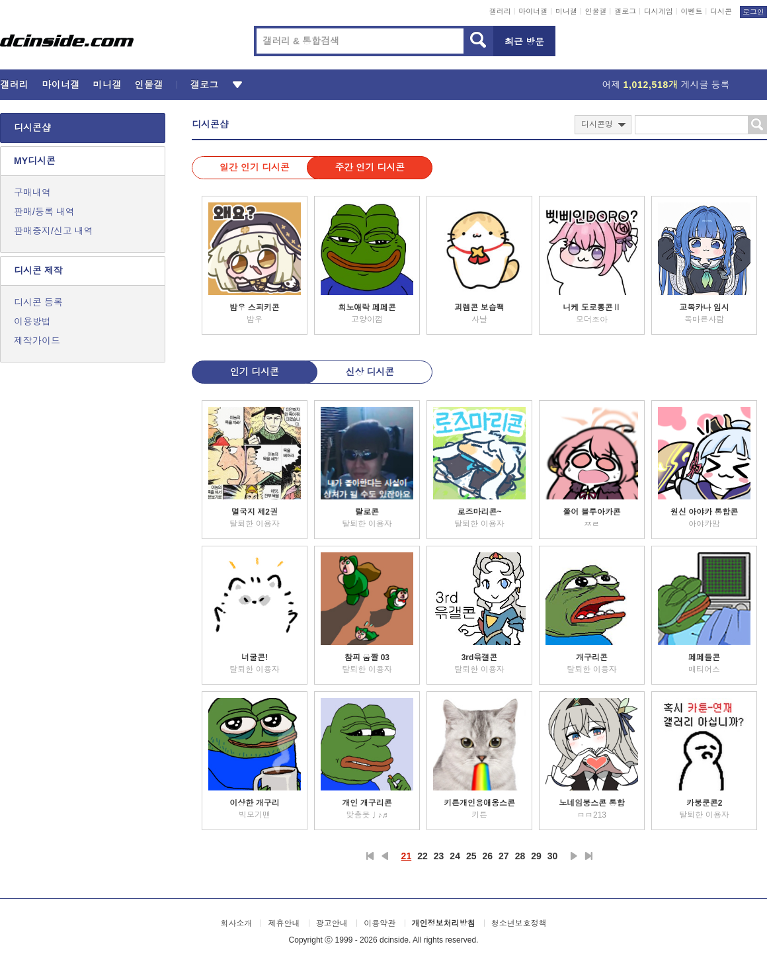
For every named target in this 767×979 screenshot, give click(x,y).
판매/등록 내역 (44, 211)
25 (471, 856)
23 (439, 856)
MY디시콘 (35, 160)
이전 (385, 856)
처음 (370, 856)
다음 (574, 856)
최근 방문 (524, 41)
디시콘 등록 (38, 302)
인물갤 (596, 11)
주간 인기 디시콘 (370, 167)
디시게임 (658, 11)
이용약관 (379, 923)
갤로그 (625, 11)
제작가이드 (37, 340)
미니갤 (566, 11)
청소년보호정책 (519, 923)
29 (536, 856)
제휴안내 (284, 923)
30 (552, 856)
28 (520, 856)
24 (455, 856)
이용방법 (32, 321)
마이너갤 (532, 11)
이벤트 (691, 11)
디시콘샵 (32, 127)
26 (488, 856)
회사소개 (236, 923)
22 (422, 856)
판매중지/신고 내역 (53, 231)
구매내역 (32, 192)
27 (504, 856)
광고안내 (332, 923)
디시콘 (721, 11)
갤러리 (500, 11)
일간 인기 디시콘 (255, 167)
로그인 (753, 12)
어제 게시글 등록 (666, 84)
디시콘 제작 (38, 270)
